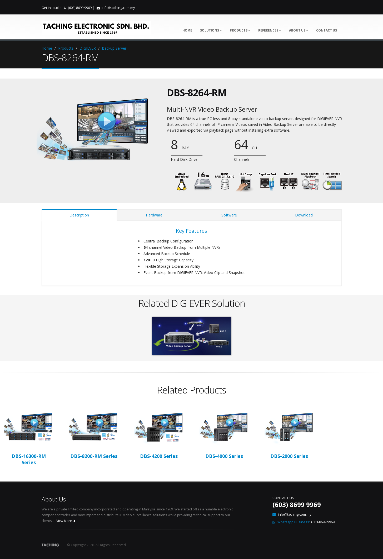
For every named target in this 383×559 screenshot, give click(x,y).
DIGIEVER (87, 48)
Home (187, 30)
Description (79, 215)
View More (65, 521)
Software (229, 215)
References (269, 30)
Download (304, 215)
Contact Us (326, 30)
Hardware (154, 215)
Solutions (211, 30)
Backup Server (114, 48)
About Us (298, 30)
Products (240, 30)
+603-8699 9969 (323, 522)
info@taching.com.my (118, 8)
